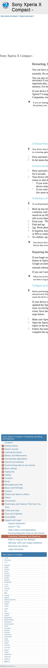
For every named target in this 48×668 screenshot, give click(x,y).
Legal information (16, 549)
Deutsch (6, 573)
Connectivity (10, 501)
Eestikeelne (8, 582)
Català (6, 567)
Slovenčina (7, 634)
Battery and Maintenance (16, 455)
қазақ (6, 608)
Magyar (6, 597)
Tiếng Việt (7, 656)
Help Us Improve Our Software (21, 540)
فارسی (6, 584)
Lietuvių (6, 613)
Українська (7, 654)
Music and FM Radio (14, 488)
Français (7, 588)
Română (7, 630)
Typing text (9, 472)
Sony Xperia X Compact (5, 5)
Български (7, 560)
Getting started (11, 446)
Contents (9, 443)
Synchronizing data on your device (20, 465)
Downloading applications (16, 459)
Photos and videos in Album (17, 494)
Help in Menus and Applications (22, 530)
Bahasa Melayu (9, 619)
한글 (5, 611)
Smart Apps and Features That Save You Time (23, 505)
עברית (6, 590)
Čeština (6, 569)
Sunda (6, 643)
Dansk (6, 571)
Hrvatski (6, 595)
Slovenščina (8, 636)
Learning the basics (13, 452)
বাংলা (5, 562)
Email (7, 481)
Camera (8, 491)
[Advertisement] (24, 35)
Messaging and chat (14, 485)
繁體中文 (7, 661)
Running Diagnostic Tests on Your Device (26, 533)
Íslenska (6, 601)
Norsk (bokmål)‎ (9, 624)
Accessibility (10, 517)
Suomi (6, 586)
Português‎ (7, 628)
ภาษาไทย (7, 647)
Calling (8, 475)
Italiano (6, 604)
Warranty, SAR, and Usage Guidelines (25, 543)
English (6, 578)
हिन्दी (5, 593)
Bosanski (7, 565)
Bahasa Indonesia (10, 599)
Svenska (7, 645)
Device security (11, 449)
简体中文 (7, 659)
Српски (6, 641)
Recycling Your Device (18, 546)
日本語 (6, 606)
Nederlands (7, 622)
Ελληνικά (7, 575)
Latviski (6, 615)
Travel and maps (12, 510)
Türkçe (6, 652)
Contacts (9, 478)
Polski (6, 626)
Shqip (6, 639)
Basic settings (11, 468)
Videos (8, 498)
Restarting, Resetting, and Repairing (24, 536)
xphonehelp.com (11, 666)
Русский (7, 632)
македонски (8, 617)
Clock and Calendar (13, 514)
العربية (6, 558)
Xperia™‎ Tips (14, 527)
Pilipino (6, 650)
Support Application (16, 523)
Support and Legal (26, 16)
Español (6, 580)
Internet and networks (14, 462)
